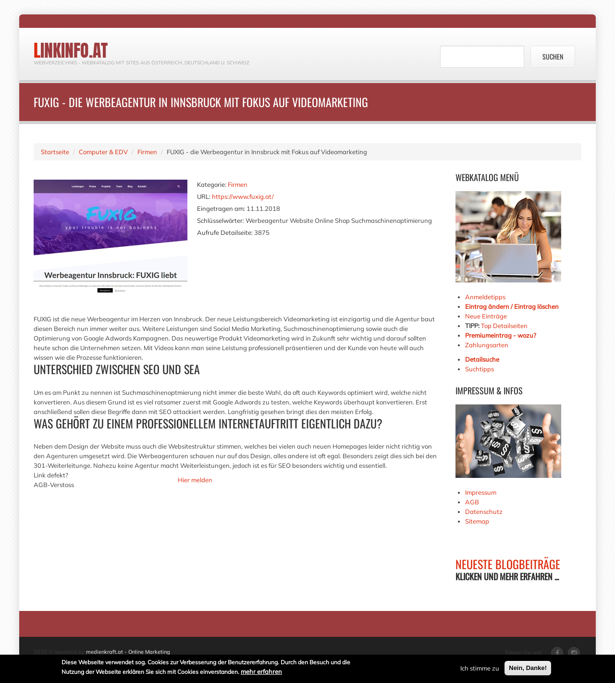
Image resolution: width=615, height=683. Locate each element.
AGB (472, 502)
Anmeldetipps (485, 297)
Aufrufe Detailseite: (225, 232)
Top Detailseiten (504, 325)
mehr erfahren (261, 673)
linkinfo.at (71, 50)
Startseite (55, 152)
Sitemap (477, 521)
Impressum (480, 492)
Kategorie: (211, 184)
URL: (203, 196)
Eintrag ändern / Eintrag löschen (512, 306)
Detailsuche (482, 359)
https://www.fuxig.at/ (243, 196)
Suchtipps (479, 369)
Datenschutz (484, 511)
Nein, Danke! (528, 669)
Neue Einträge (486, 316)
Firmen (147, 152)
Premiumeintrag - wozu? (500, 335)
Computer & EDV (103, 152)
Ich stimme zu (479, 669)
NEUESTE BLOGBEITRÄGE (507, 564)
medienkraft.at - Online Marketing (128, 651)
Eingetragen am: (221, 208)
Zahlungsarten (486, 345)
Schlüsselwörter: (220, 220)
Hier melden (195, 480)
